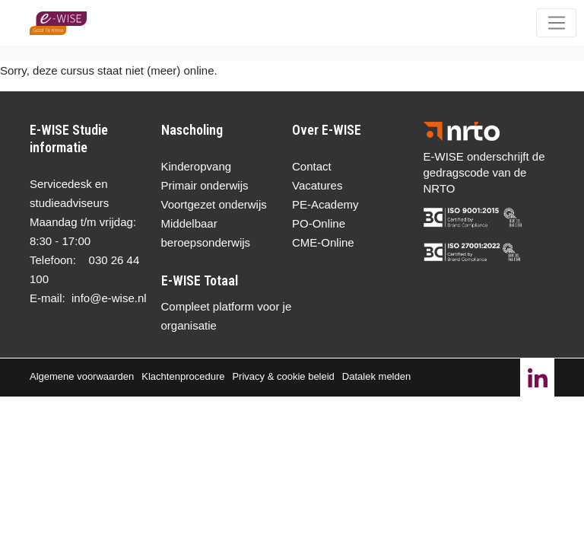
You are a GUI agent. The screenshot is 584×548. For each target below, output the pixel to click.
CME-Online (323, 242)
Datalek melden (376, 376)
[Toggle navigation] (556, 22)
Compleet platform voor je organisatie (226, 316)
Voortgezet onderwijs (214, 204)
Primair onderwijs (205, 185)
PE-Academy (325, 204)
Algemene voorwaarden (82, 376)
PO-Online (318, 223)
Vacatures (317, 185)
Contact (312, 166)
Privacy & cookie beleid (283, 376)
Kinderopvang (196, 166)
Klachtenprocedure (182, 376)
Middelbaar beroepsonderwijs (206, 233)
